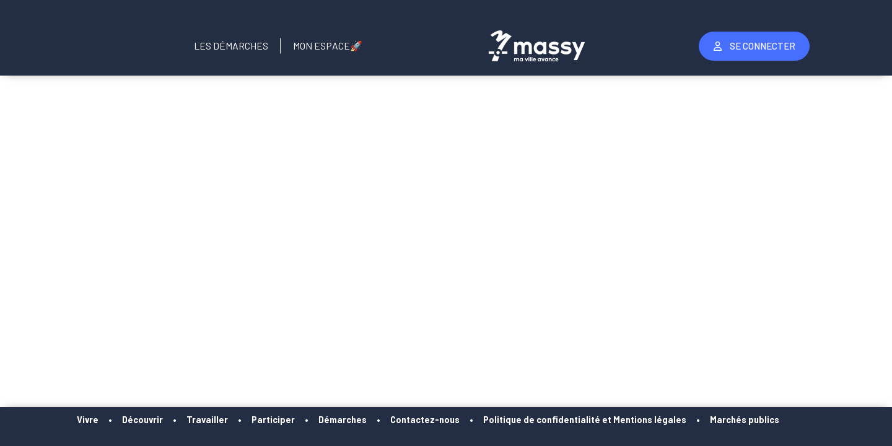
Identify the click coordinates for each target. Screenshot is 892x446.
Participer (296, 419)
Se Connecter (754, 45)
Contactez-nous (448, 419)
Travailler (230, 419)
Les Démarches (231, 45)
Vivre (110, 419)
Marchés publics (767, 419)
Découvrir (165, 419)
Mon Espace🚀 (327, 45)
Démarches (365, 419)
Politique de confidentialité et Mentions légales (607, 419)
